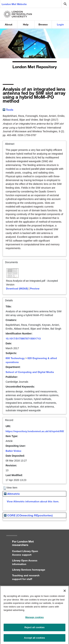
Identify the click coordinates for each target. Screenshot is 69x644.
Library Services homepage (28, 569)
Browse (43, 24)
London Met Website (14, 4)
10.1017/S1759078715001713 (23, 338)
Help (26, 24)
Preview (34, 288)
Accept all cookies (34, 639)
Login (60, 24)
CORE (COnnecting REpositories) (28, 515)
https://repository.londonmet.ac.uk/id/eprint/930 (35, 431)
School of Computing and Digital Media (30, 371)
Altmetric (12, 493)
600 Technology (15, 358)
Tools (8, 109)
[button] (4, 488)
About (8, 24)
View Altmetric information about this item (33, 501)
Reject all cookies (34, 628)
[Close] (65, 592)
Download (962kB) (17, 288)
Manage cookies (34, 618)
